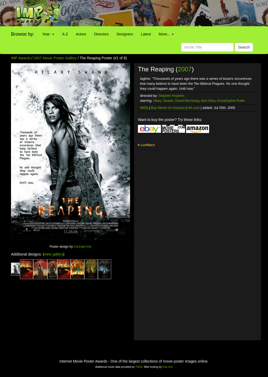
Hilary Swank (163, 101)
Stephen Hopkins (172, 96)
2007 (185, 69)
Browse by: (22, 34)
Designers (124, 34)
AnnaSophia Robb (231, 101)
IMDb (144, 108)
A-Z (65, 34)
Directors (101, 34)
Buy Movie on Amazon (168, 108)
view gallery (53, 254)
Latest (146, 34)
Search (244, 47)
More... (166, 34)
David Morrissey (187, 101)
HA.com (194, 108)
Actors (81, 34)
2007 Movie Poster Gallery (55, 58)
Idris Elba (208, 101)
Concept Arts (82, 246)
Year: (48, 34)
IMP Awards (20, 58)
